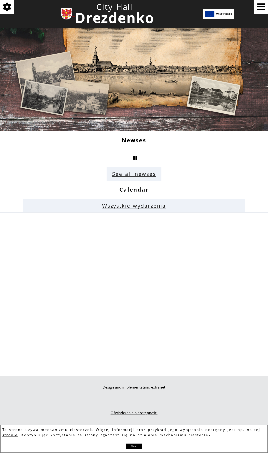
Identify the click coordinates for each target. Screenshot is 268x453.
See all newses (134, 173)
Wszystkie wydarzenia (134, 205)
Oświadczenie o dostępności (134, 412)
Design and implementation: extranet (134, 387)
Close (134, 446)
